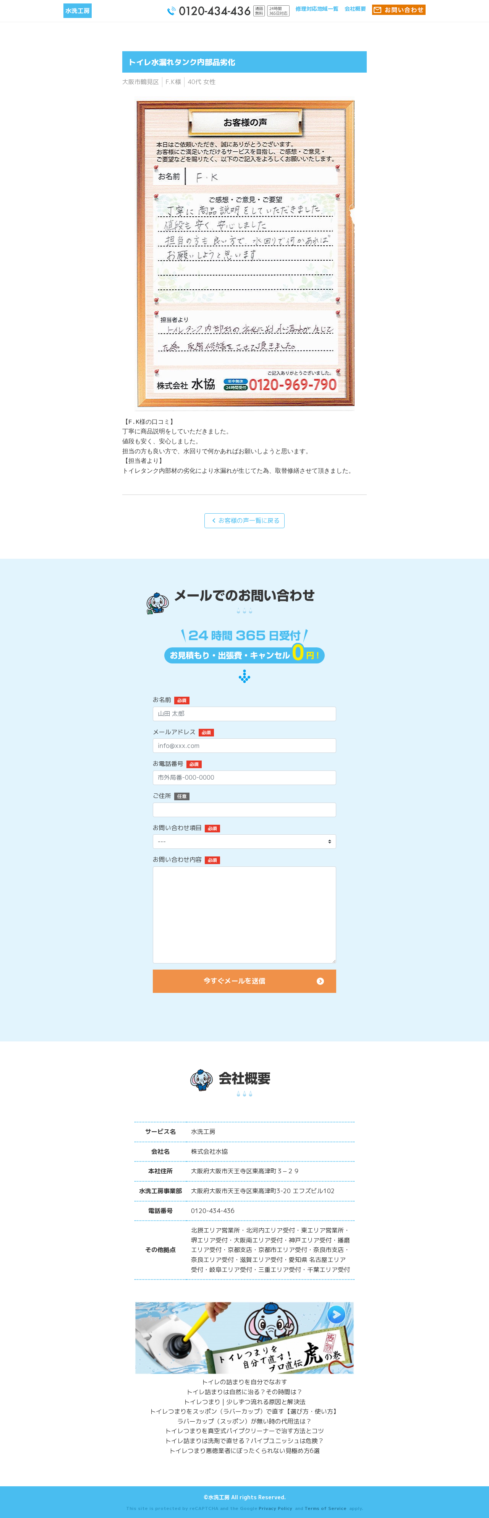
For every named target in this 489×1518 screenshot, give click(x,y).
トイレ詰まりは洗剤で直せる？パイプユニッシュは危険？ (244, 1441)
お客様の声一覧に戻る (244, 520)
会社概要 (355, 8)
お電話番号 (168, 763)
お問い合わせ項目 (177, 828)
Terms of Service (325, 1508)
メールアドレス (174, 732)
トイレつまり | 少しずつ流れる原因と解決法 (245, 1402)
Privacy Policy (275, 1508)
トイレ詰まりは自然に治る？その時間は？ (244, 1392)
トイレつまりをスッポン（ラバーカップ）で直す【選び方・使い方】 (244, 1411)
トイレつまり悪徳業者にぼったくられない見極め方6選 (244, 1451)
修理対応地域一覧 (317, 8)
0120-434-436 (213, 1211)
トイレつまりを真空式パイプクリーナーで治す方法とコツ (244, 1431)
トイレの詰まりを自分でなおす (244, 1382)
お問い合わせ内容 (177, 859)
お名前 (162, 700)
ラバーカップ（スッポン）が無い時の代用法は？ (244, 1421)
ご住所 (162, 795)
